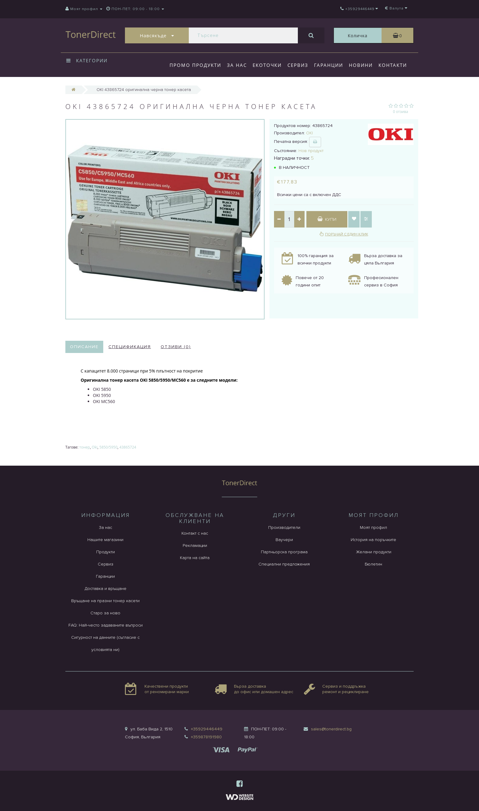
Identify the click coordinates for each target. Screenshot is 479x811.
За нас (237, 65)
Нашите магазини (105, 539)
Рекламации (195, 545)
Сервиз (297, 65)
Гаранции (328, 65)
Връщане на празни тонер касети (105, 600)
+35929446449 (206, 729)
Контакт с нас (194, 533)
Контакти (392, 65)
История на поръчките (373, 539)
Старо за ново (105, 613)
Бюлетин (373, 564)
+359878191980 (206, 737)
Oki (94, 447)
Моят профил (373, 527)
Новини (361, 65)
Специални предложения (284, 564)
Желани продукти (373, 552)
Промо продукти (195, 65)
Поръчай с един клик (346, 234)
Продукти (105, 552)
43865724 (127, 447)
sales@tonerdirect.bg (331, 729)
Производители (284, 527)
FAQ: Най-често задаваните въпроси (105, 625)
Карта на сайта (195, 557)
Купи (326, 219)
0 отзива (400, 111)
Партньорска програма (284, 552)
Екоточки (267, 65)
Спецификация (129, 346)
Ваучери (284, 539)
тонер (84, 447)
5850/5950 (108, 447)
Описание (84, 346)
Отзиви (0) (176, 346)
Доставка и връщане (105, 588)
